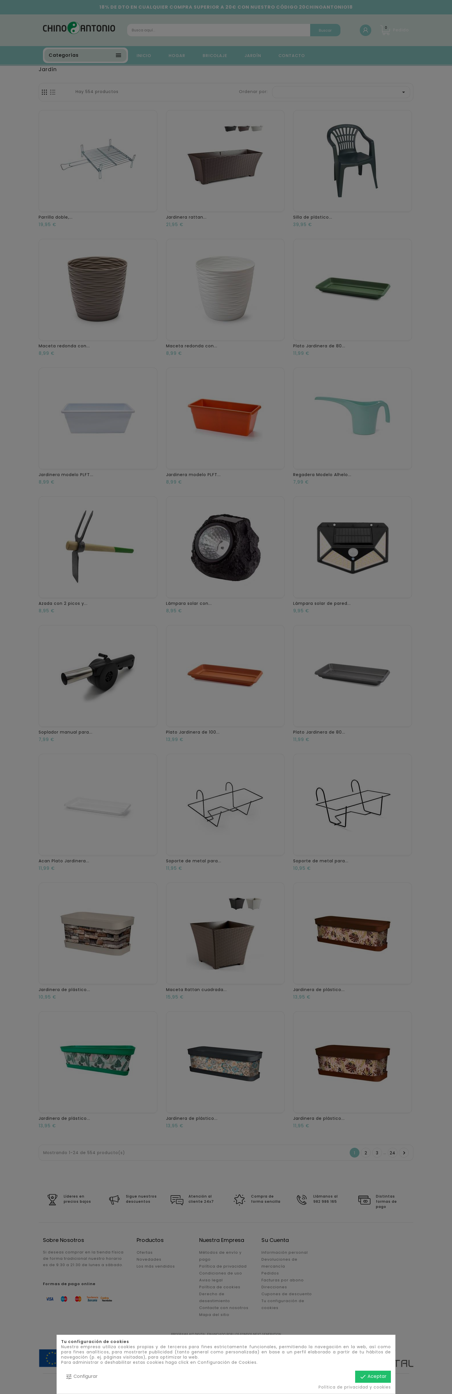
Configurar (81, 1376)
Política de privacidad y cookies (355, 1387)
